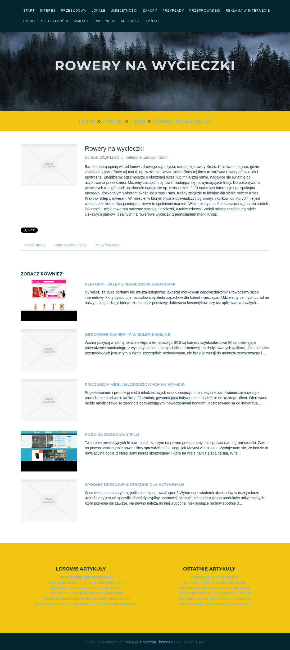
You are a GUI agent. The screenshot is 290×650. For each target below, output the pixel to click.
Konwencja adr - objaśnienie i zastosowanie (215, 604)
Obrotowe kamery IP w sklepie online (127, 334)
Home (87, 120)
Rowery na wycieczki (182, 120)
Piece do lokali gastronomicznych (86, 577)
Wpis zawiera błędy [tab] (71, 245)
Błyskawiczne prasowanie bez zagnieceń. (86, 588)
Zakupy (112, 120)
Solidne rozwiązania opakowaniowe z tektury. (214, 593)
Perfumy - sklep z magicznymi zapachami (130, 284)
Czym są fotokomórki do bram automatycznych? (86, 582)
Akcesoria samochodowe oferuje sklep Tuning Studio (86, 598)
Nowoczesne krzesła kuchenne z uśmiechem (86, 593)
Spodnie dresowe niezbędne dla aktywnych (134, 484)
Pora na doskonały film (112, 434)
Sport (138, 120)
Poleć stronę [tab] (35, 245)
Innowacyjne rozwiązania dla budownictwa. (214, 598)
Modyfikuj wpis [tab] (107, 245)
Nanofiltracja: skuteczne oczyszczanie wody (214, 588)
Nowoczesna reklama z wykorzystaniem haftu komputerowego (86, 604)
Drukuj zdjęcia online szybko (214, 577)
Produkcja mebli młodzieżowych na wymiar (135, 384)
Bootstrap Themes (155, 642)
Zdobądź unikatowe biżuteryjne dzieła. (214, 582)
